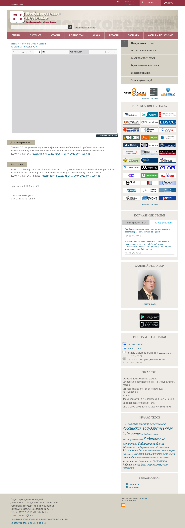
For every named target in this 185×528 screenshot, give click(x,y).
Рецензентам (76, 35)
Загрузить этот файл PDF (24, 46)
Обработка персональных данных (28, 522)
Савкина (42, 43)
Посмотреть (132, 484)
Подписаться (133, 487)
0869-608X (125, 2)
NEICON (144, 498)
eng (166, 2)
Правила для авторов (143, 50)
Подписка (133, 35)
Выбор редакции (163, 222)
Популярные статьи (136, 222)
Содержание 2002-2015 (160, 35)
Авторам (55, 35)
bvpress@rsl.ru (26, 515)
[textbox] (39, 27)
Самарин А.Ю (149, 304)
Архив (96, 35)
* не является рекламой (149, 98)
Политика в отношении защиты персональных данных (39, 519)
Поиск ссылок (134, 348)
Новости (114, 35)
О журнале (35, 35)
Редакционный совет (143, 58)
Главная (16, 35)
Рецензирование (140, 73)
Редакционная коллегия (145, 65)
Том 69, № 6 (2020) (28, 43)
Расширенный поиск (85, 27)
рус (171, 2)
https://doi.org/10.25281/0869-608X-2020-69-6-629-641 (61, 153)
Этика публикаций (141, 80)
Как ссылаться (134, 344)
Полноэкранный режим (104, 135)
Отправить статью (142, 43)
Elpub (133, 500)
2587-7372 (125, 4)
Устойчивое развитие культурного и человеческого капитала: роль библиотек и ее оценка (148, 230)
